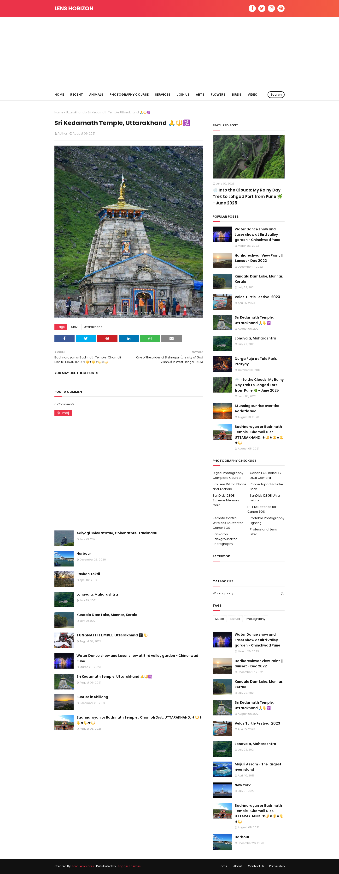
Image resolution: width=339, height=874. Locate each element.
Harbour (83, 553)
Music (219, 619)
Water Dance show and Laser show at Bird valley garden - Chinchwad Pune (137, 658)
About (237, 866)
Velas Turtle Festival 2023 (257, 297)
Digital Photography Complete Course (228, 475)
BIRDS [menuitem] (236, 94)
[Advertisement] (169, 52)
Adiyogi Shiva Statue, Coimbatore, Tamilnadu (116, 533)
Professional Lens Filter (263, 531)
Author (62, 133)
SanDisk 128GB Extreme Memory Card (226, 500)
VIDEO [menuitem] (252, 94)
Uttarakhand (75, 112)
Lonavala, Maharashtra (97, 594)
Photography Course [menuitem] (129, 94)
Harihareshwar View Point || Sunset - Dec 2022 (259, 258)
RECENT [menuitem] (76, 94)
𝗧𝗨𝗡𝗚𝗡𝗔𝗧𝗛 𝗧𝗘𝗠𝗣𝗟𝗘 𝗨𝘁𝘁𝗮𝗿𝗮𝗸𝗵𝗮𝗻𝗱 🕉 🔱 (112, 635)
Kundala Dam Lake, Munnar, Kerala (106, 614)
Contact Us (256, 866)
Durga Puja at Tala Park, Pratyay (256, 361)
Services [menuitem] (162, 94)
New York (243, 785)
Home (58, 112)
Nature (235, 619)
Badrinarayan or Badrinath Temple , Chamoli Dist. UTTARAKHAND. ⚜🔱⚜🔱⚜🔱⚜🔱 (139, 720)
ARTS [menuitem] (200, 94)
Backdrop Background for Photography (225, 539)
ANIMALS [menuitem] (96, 94)
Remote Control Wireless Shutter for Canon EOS (228, 523)
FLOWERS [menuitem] (218, 94)
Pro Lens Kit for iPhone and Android (229, 486)
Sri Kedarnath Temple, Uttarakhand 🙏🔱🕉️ (114, 676)
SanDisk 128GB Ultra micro (265, 498)
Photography (249, 593)
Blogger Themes (129, 866)
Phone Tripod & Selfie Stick (266, 486)
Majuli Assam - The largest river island (258, 767)
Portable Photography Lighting (267, 520)
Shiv (74, 327)
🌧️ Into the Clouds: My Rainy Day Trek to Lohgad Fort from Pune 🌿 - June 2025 (247, 196)
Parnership (277, 866)
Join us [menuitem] (183, 94)
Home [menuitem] (59, 94)
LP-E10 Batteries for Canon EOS (261, 509)
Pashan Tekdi (88, 574)
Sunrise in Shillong (92, 697)
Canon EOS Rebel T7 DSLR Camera (265, 475)
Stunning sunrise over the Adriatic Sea (257, 408)
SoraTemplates (82, 866)
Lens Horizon (73, 8)
